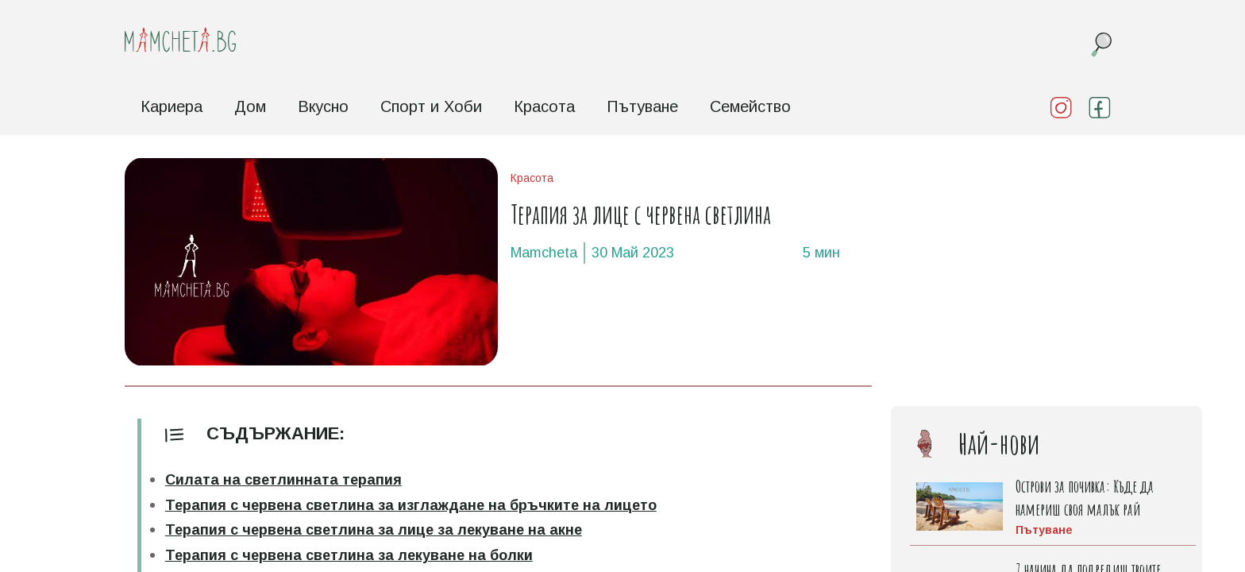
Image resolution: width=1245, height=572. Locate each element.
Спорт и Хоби (431, 106)
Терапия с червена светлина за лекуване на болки (349, 555)
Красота (544, 106)
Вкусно (323, 106)
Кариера (171, 106)
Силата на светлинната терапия (283, 480)
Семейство (750, 106)
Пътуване (642, 106)
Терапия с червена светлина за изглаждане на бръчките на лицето (411, 505)
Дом (250, 106)
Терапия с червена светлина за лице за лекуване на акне (373, 530)
